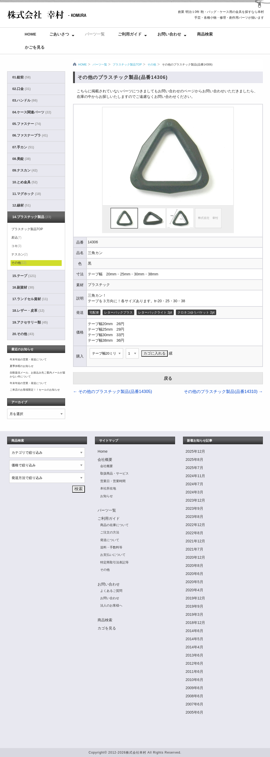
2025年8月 (194, 459)
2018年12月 (195, 622)
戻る (168, 378)
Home (30, 34)
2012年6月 (194, 663)
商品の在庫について (114, 525)
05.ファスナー (26, 124)
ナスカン (19, 254)
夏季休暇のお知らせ (21, 366)
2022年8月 (194, 533)
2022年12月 (195, 525)
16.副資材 (23, 287)
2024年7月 (194, 484)
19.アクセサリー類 (30, 322)
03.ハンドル (24, 100)
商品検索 (205, 34)
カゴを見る (107, 628)
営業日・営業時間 (113, 481)
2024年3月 (194, 492)
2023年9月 (194, 508)
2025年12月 (195, 451)
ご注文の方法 (109, 532)
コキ (16, 246)
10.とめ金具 (24, 182)
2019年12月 (195, 598)
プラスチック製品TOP (127, 64)
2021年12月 (195, 541)
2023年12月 (195, 500)
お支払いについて (113, 555)
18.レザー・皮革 (28, 310)
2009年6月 (194, 688)
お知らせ (106, 496)
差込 (16, 237)
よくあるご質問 (111, 591)
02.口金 (21, 89)
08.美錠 (21, 159)
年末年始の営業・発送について (28, 359)
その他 (151, 64)
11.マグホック (26, 194)
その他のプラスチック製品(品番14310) (223, 391)
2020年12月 (195, 557)
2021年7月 (194, 549)
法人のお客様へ (111, 605)
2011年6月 (194, 671)
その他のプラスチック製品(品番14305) (112, 391)
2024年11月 (195, 476)
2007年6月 (194, 704)
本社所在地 (108, 488)
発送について (109, 540)
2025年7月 (194, 468)
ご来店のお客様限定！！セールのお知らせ (35, 389)
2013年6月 (194, 655)
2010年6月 (194, 680)
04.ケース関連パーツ (31, 112)
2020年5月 (194, 582)
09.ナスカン (24, 170)
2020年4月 (194, 590)
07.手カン (23, 147)
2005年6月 (194, 712)
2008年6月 (194, 696)
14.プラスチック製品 (31, 217)
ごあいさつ (59, 34)
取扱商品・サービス (114, 473)
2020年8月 (194, 565)
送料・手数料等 (111, 547)
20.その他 (23, 334)
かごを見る (35, 47)
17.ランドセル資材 (30, 299)
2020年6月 (194, 574)
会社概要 (105, 459)
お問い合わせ (169, 34)
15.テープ (24, 276)
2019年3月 (194, 614)
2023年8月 (194, 516)
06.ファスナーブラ (30, 135)
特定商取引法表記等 (114, 562)
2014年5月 (194, 639)
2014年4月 (194, 647)
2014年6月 (194, 631)
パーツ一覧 (95, 34)
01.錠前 (21, 77)
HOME (82, 64)
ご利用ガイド (130, 34)
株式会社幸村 (136, 752)
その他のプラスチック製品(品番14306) (187, 64)
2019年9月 (194, 606)
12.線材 (21, 205)
